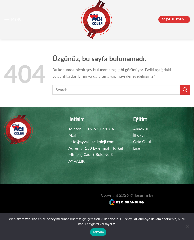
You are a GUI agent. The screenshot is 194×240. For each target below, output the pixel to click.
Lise (136, 148)
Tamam (98, 232)
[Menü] (13, 19)
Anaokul (140, 128)
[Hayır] (187, 228)
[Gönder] (185, 89)
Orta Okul (142, 141)
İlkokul (139, 135)
